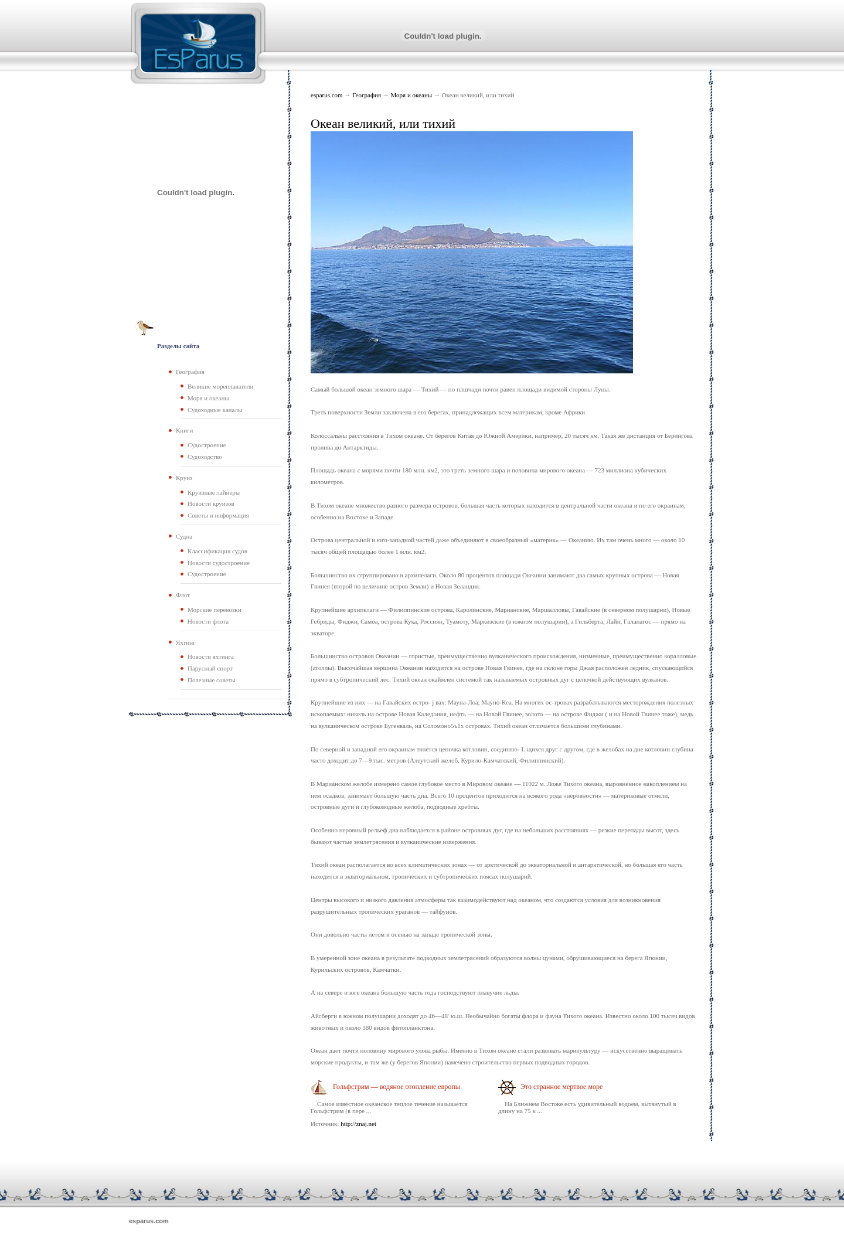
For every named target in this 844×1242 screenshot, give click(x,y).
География (367, 94)
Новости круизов (211, 503)
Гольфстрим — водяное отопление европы (396, 1087)
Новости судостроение (219, 562)
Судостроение (207, 444)
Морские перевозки (214, 609)
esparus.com (327, 94)
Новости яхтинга (211, 656)
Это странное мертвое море (561, 1087)
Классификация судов (217, 550)
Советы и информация (218, 515)
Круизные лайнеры (214, 492)
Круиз (184, 477)
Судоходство (205, 456)
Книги (184, 430)
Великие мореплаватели (220, 386)
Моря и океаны (412, 94)
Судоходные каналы (215, 409)
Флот (183, 594)
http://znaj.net (358, 1123)
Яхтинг (186, 642)
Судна (184, 536)
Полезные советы (212, 679)
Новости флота (208, 621)
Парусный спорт (210, 668)
